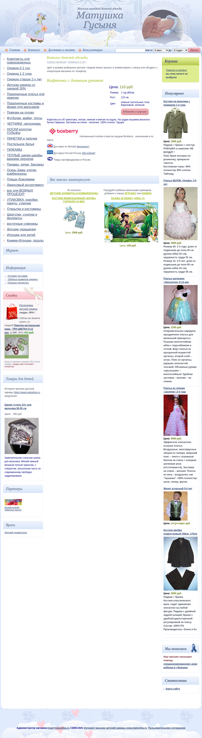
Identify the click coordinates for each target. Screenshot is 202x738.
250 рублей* (88, 153)
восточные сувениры (22, 223)
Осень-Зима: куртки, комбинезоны (22, 171)
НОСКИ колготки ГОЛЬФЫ (19, 131)
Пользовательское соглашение (166, 728)
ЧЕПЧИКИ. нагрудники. (24, 123)
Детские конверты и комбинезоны (74, 193)
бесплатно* (83, 146)
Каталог (34, 50)
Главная (14, 50)
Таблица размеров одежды (23, 279)
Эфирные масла (13, 510)
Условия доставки (18, 276)
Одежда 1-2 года (19, 73)
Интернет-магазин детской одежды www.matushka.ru (116, 728)
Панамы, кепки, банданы (25, 164)
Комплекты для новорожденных (19, 60)
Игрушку (130, 193)
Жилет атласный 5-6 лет (178, 488)
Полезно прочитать (18, 282)
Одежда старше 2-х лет (24, 79)
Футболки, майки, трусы (24, 118)
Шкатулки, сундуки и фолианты (22, 216)
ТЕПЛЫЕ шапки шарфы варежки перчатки (25, 157)
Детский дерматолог (16, 532)
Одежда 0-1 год (18, 68)
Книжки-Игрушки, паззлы (25, 240)
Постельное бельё (20, 144)
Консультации (92, 50)
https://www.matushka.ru (27, 392)
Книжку (147, 193)
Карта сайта (173, 688)
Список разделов (56, 62)
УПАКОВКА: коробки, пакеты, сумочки (22, 201)
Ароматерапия (12, 507)
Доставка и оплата (61, 50)
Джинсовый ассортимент (25, 185)
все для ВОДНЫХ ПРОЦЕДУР (20, 192)
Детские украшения (21, 229)
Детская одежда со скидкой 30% (21, 86)
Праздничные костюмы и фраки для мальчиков (25, 105)
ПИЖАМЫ (14, 149)
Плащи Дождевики (21, 179)
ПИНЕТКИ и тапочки (22, 138)
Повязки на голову (20, 112)
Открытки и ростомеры (24, 209)
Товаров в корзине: (176, 70)
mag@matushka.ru (58, 728)
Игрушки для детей (21, 235)
